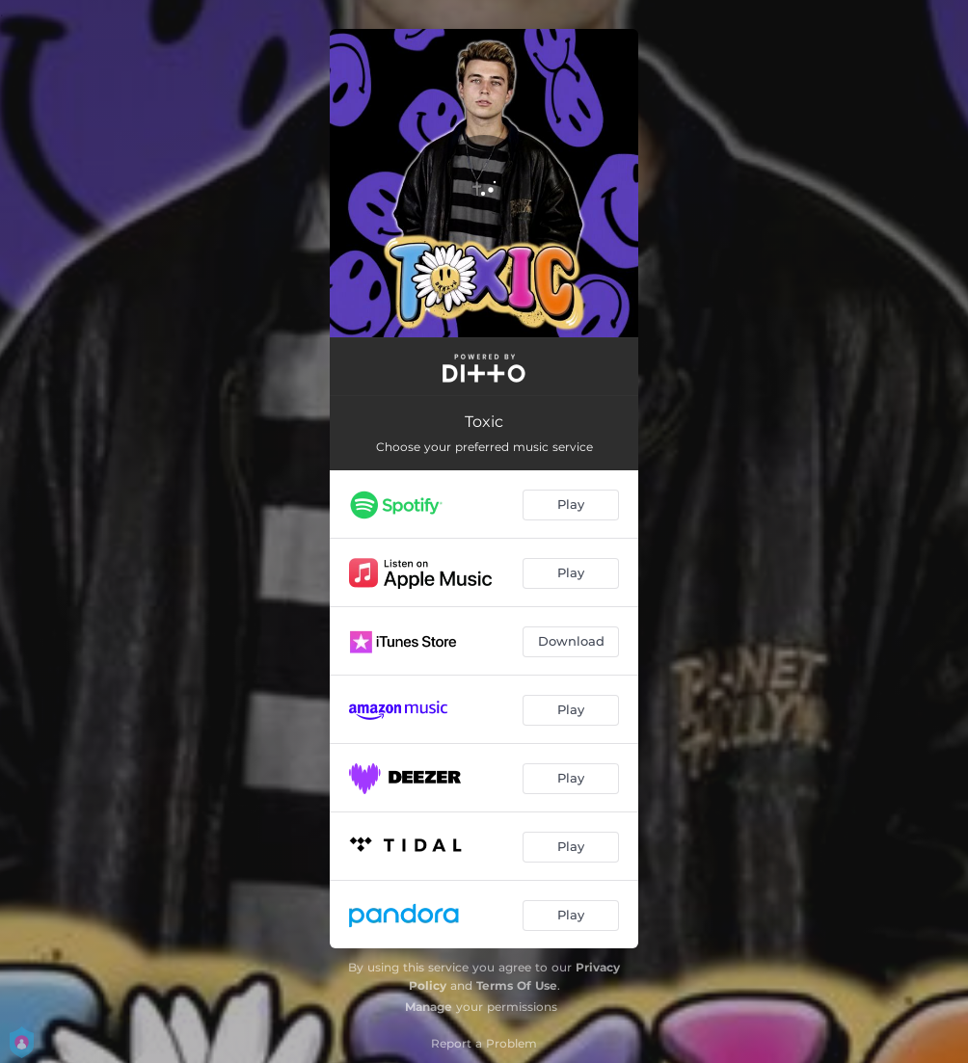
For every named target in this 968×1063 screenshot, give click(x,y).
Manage (428, 1006)
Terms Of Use (516, 985)
